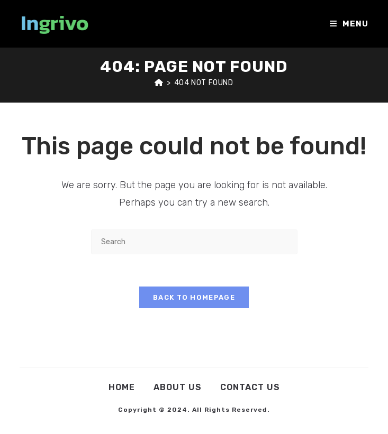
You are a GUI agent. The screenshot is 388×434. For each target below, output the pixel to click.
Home (122, 387)
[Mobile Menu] (349, 24)
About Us (178, 387)
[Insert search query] (194, 241)
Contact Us (250, 387)
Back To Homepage (194, 297)
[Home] (159, 82)
